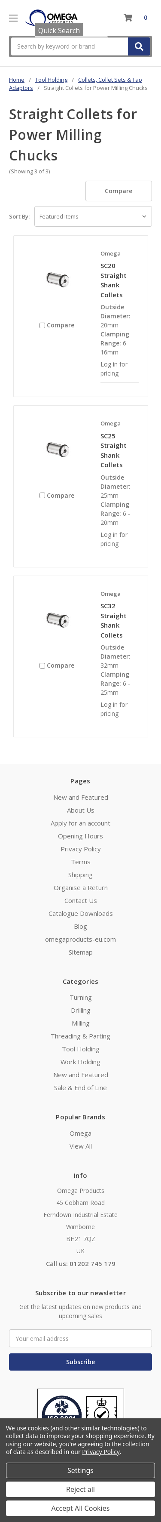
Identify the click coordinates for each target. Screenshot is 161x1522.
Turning (81, 997)
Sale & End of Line (80, 1087)
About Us (80, 810)
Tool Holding (81, 1048)
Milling (81, 1023)
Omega (80, 1133)
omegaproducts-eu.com (80, 939)
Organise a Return (81, 887)
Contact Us (80, 900)
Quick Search (59, 30)
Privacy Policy (81, 848)
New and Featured (80, 797)
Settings (80, 1470)
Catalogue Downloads (81, 913)
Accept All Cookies (81, 1508)
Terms (81, 861)
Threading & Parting (80, 1036)
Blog (80, 926)
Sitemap (81, 952)
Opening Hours (80, 836)
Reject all (80, 1489)
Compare (118, 191)
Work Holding (80, 1061)
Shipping (80, 874)
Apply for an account (80, 823)
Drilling (81, 1010)
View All (81, 1146)
